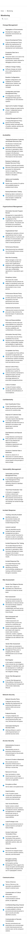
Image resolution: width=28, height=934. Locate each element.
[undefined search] (10, 18)
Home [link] (2, 11)
